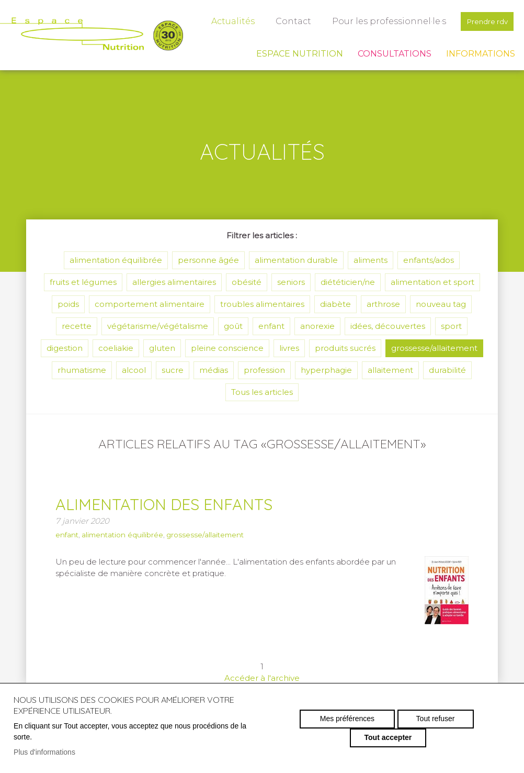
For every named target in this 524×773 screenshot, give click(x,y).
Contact (286, 21)
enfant (271, 326)
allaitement (390, 370)
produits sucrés (345, 348)
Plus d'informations (44, 752)
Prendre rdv (483, 21)
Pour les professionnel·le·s (382, 21)
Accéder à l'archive (262, 678)
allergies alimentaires (174, 282)
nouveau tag (441, 304)
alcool (134, 370)
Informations (480, 54)
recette (77, 326)
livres (289, 348)
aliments (371, 260)
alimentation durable (296, 260)
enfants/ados (428, 260)
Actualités (225, 21)
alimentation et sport (432, 282)
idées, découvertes (387, 326)
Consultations (394, 54)
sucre (173, 370)
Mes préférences (307, 728)
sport (451, 326)
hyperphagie (326, 370)
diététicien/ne (348, 282)
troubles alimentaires (262, 304)
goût (233, 326)
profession (264, 370)
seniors (291, 282)
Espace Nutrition (299, 54)
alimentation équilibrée (116, 260)
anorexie (317, 326)
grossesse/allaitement (434, 348)
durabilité (447, 370)
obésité (246, 282)
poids (68, 304)
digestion (65, 348)
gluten (162, 348)
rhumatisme (82, 370)
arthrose (383, 304)
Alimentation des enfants (182, 503)
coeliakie (115, 348)
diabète (335, 304)
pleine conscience (227, 348)
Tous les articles (262, 392)
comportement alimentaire (149, 304)
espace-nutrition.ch (91, 34)
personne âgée (208, 260)
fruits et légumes (83, 282)
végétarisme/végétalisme (157, 326)
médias (213, 370)
